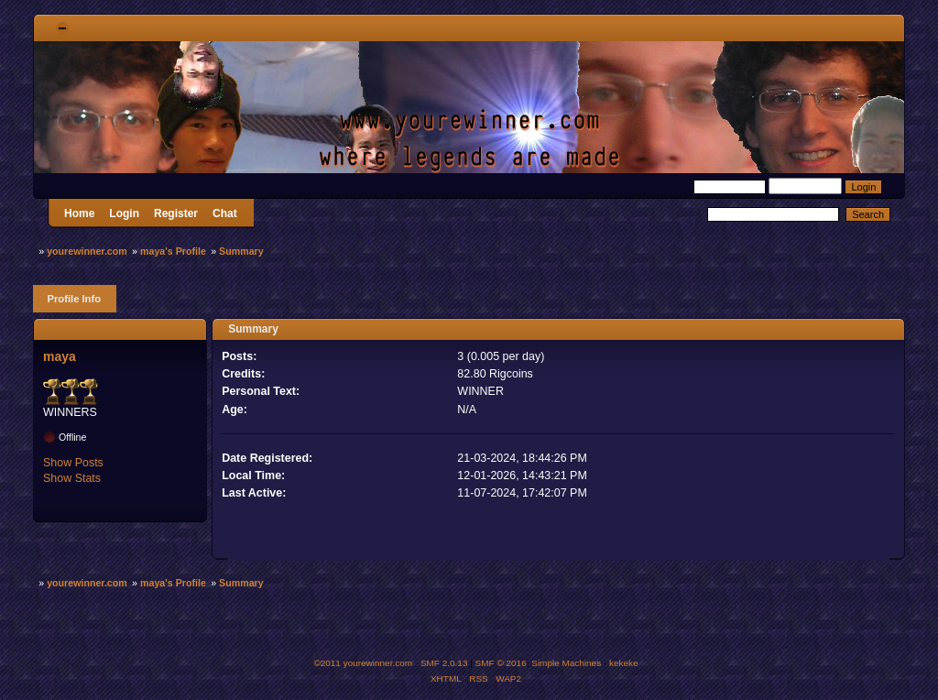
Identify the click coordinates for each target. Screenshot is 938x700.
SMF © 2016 (501, 663)
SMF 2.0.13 (444, 663)
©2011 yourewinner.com (362, 663)
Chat (225, 213)
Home (79, 213)
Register (176, 213)
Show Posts (73, 462)
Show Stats (72, 478)
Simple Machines (566, 663)
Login (124, 213)
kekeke (623, 663)
